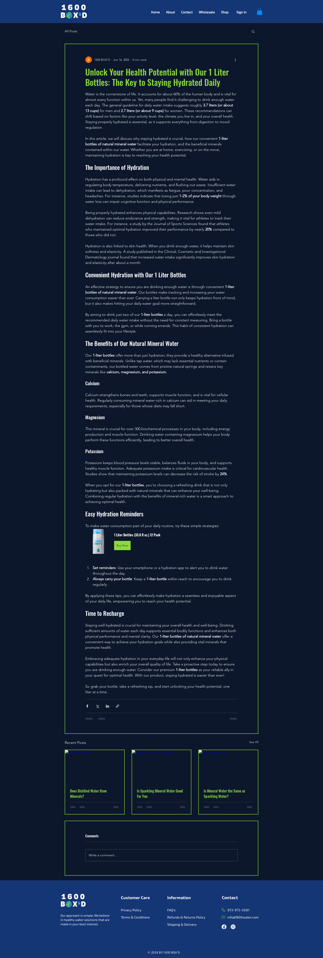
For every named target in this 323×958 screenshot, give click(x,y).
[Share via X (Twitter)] (97, 706)
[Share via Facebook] (87, 706)
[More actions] (235, 59)
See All (253, 742)
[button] (259, 11)
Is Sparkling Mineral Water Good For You (160, 793)
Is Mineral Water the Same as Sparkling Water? (224, 793)
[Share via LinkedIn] (107, 706)
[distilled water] (94, 766)
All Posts (71, 31)
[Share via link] (117, 706)
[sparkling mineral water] (161, 766)
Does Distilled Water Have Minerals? (88, 793)
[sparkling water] (228, 766)
